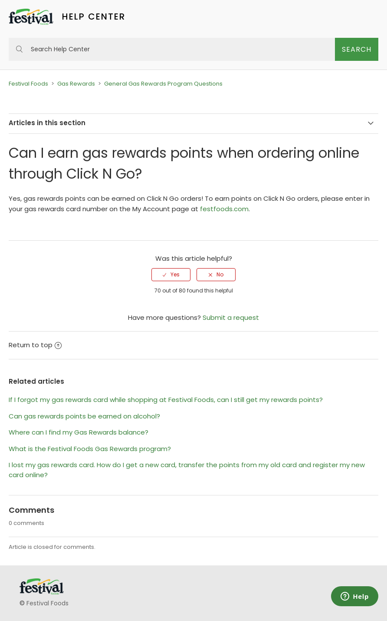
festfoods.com (224, 208)
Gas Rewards (76, 84)
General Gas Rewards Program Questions (163, 84)
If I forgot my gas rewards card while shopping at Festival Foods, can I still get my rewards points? (166, 399)
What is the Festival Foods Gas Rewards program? (90, 448)
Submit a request (231, 317)
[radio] (170, 274)
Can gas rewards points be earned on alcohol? (84, 416)
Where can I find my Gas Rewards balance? (78, 432)
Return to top (35, 344)
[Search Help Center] (172, 49)
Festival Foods (28, 84)
